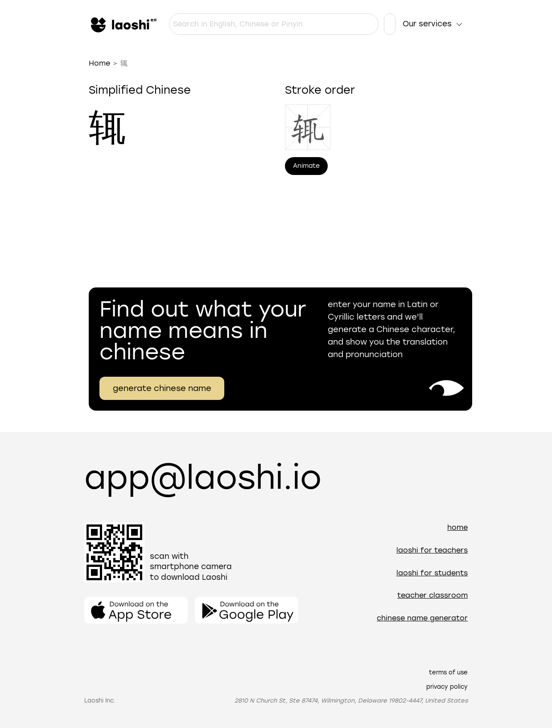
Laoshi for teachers (432, 550)
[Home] (123, 24)
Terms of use (448, 672)
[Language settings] (389, 24)
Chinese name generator (422, 618)
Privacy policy (447, 686)
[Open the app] (136, 610)
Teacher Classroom (432, 595)
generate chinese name (162, 388)
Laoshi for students (432, 573)
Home (99, 63)
